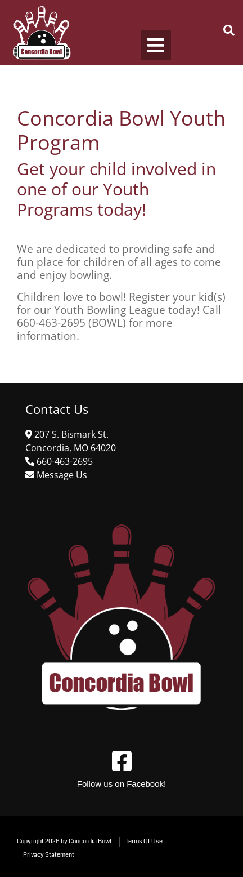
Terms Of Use (144, 841)
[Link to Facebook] (122, 761)
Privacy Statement (48, 855)
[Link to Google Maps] (63, 461)
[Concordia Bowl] (40, 32)
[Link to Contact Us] (60, 475)
